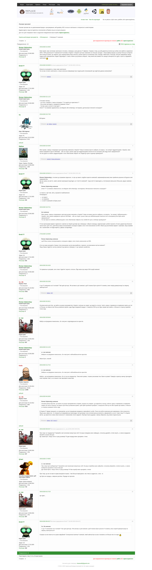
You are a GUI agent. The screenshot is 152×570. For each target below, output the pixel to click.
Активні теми (84, 19)
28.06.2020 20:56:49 (45, 317)
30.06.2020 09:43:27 (45, 521)
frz (20, 115)
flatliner (50, 124)
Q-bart (21, 459)
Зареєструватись (64, 32)
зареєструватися (128, 40)
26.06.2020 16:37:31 (45, 207)
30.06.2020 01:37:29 (45, 491)
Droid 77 (21, 66)
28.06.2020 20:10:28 (45, 265)
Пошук (44, 4)
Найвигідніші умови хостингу (109, 4)
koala (21, 365)
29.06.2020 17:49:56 (45, 458)
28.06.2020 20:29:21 (45, 301)
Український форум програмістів (28, 37)
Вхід (58, 4)
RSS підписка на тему (128, 44)
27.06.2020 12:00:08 (45, 234)
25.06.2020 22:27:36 (45, 114)
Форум (22, 4)
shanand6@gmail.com (83, 563)
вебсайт (21, 142)
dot (47, 124)
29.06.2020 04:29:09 (45, 396)
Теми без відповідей (94, 19)
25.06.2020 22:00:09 (45, 65)
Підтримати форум (127, 4)
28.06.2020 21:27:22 (45, 365)
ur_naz (21, 318)
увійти (118, 40)
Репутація (21, 57)
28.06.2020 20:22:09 (45, 281)
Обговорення (44, 37)
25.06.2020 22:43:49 (45, 145)
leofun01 (49, 76)
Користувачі (29, 4)
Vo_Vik (21, 282)
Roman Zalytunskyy (25, 47)
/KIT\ (52, 293)
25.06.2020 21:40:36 (45, 47)
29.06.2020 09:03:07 (45, 429)
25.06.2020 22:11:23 (45, 96)
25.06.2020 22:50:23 (45, 173)
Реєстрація (52, 4)
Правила (37, 4)
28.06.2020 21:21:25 (45, 347)
